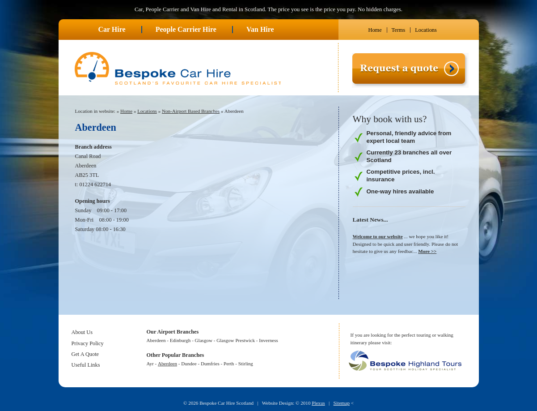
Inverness (268, 340)
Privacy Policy (88, 343)
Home (375, 30)
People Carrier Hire (186, 29)
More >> (427, 251)
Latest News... (370, 219)
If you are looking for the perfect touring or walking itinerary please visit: (402, 338)
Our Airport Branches (173, 332)
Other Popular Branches (175, 355)
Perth (229, 363)
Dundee (188, 363)
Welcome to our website (378, 236)
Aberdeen (234, 111)
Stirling (245, 363)
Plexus (318, 403)
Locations (426, 30)
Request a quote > (372, 91)
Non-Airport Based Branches (191, 111)
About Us (82, 332)
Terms (399, 30)
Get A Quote (85, 354)
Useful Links (86, 365)
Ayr (150, 363)
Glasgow (203, 340)
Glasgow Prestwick (235, 340)
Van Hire (260, 29)
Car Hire (112, 29)
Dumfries (210, 363)
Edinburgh (180, 340)
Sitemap (342, 403)
